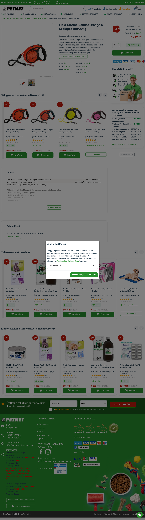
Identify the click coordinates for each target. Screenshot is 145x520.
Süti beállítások (55, 266)
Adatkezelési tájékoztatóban (68, 261)
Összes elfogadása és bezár (84, 275)
